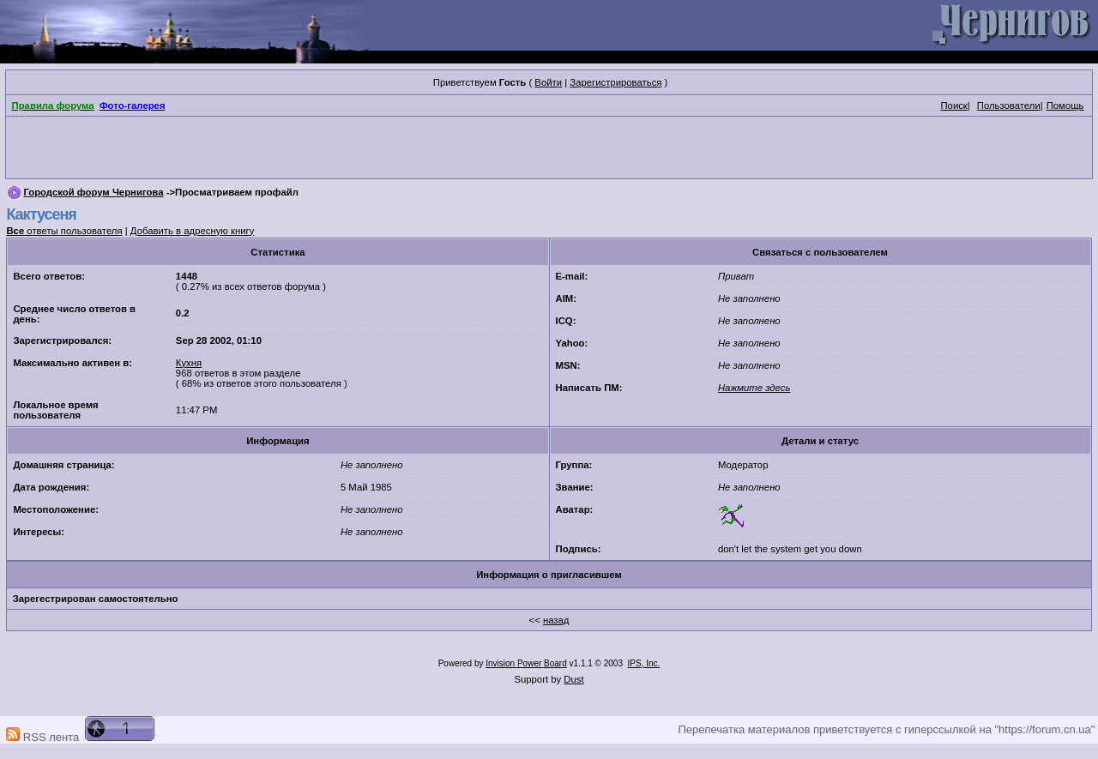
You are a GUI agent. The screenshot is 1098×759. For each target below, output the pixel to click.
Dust (573, 679)
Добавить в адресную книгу (192, 231)
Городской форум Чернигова (93, 192)
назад (556, 620)
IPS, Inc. (644, 663)
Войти (548, 82)
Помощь (1065, 105)
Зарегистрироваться (615, 82)
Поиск (953, 105)
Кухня (189, 363)
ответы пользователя (64, 231)
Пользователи (1009, 105)
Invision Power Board (526, 663)
